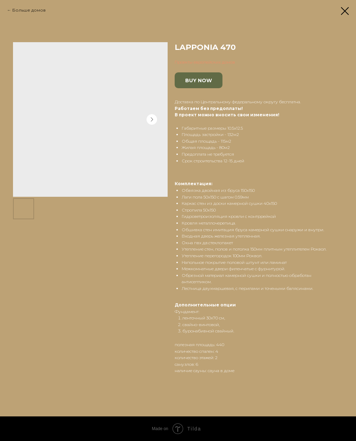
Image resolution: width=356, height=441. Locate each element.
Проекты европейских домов (205, 62)
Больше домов (29, 10)
